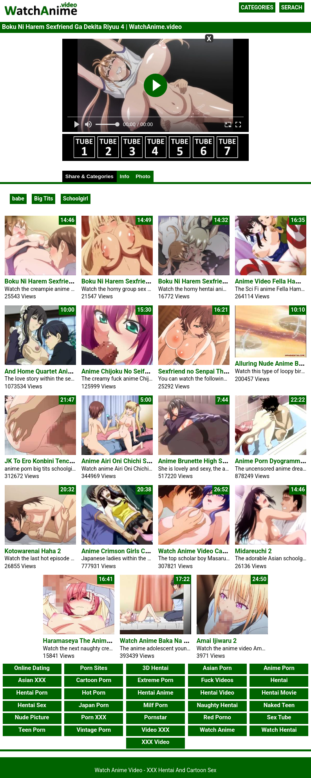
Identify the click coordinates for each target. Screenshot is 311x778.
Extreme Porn (155, 680)
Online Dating (32, 667)
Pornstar (155, 717)
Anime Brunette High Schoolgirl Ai (206, 461)
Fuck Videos (217, 680)
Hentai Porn (32, 692)
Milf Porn (155, 705)
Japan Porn (94, 705)
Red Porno (217, 717)
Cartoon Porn (93, 680)
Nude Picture (32, 717)
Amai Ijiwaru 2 (217, 640)
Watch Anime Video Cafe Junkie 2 (205, 551)
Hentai (278, 680)
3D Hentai (155, 667)
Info (124, 176)
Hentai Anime (155, 692)
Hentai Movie (279, 692)
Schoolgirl (75, 198)
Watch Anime (217, 729)
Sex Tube (279, 717)
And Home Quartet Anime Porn (48, 371)
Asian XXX (31, 680)
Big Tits (43, 198)
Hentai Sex (32, 705)
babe (18, 198)
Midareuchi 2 (253, 551)
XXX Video (155, 742)
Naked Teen (279, 705)
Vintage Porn (93, 729)
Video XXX (155, 729)
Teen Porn (31, 729)
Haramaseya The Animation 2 (84, 640)
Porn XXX (93, 717)
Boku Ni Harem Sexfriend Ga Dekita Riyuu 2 (142, 281)
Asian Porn (217, 667)
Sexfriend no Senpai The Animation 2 (210, 371)
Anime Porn (279, 667)
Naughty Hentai (217, 705)
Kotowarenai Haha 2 (33, 551)
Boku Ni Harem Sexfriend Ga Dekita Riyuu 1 (66, 281)
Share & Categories (89, 176)
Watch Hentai (279, 729)
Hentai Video (217, 692)
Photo (143, 176)
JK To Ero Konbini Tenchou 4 (45, 461)
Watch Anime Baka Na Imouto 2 (164, 640)
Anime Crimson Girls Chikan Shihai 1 (133, 551)
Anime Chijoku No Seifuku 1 (120, 371)
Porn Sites (93, 667)
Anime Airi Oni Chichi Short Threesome (136, 461)
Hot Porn (93, 692)
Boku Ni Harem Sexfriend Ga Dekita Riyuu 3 (219, 281)
